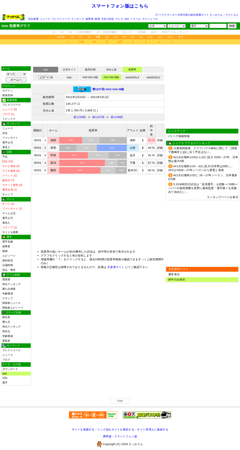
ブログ (6, 359)
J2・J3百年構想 (106, 32)
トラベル (135, 18)
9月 (141, 37)
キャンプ (7, 194)
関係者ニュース (11, 303)
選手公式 (7, 142)
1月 (72, 37)
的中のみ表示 (176, 279)
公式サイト (69, 69)
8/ (120, 41)
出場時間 (7, 265)
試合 (5, 133)
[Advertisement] (120, 55)
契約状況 (7, 260)
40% (113, 140)
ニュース (45, 18)
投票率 (132, 69)
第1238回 (117, 117)
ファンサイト (10, 137)
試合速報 (33, 18)
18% (111, 162)
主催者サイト (115, 267)
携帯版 (107, 436)
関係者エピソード (12, 307)
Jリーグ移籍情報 (179, 136)
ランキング (77, 18)
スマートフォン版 (125, 436)
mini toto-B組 (111, 77)
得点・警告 (8, 269)
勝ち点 (6, 321)
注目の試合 (107, 18)
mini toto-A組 (90, 77)
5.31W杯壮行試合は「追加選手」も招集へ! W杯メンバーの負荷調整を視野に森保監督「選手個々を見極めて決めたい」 (203, 188)
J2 (62, 32)
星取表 (6, 340)
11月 (160, 37)
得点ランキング (11, 284)
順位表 (6, 317)
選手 (5, 382)
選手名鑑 (7, 241)
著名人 (6, 147)
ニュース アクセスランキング (191, 143)
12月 (170, 37)
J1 (53, 32)
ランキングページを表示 (222, 197)
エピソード (8, 255)
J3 (70, 32)
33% (71, 140)
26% (118, 155)
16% (121, 170)
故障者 (89, 18)
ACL (153, 32)
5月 (107, 37)
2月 (81, 37)
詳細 (160, 140)
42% (74, 155)
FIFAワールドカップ (175, 32)
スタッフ (7, 298)
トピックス (8, 118)
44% (112, 147)
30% (86, 147)
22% (108, 170)
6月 (116, 37)
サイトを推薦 (10, 232)
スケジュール (150, 18)
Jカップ (127, 32)
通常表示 (174, 274)
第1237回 (98, 117)
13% (122, 162)
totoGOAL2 (153, 77)
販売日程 (90, 69)
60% (80, 170)
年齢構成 (7, 293)
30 (94, 41)
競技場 (6, 279)
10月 (150, 37)
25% (91, 140)
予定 (180, 37)
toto (127, 18)
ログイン (7, 90)
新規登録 (7, 95)
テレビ (119, 18)
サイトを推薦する (83, 429)
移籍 (97, 18)
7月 (124, 37)
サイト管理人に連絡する (152, 429)
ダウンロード (10, 369)
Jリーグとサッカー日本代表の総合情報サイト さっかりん (189, 14)
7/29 (81, 41)
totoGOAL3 (132, 77)
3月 (89, 37)
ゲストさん (231, 14)
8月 (133, 37)
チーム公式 (8, 213)
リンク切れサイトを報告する (115, 429)
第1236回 (79, 117)
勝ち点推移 (8, 288)
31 (107, 41)
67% (82, 162)
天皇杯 (141, 32)
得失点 (6, 331)
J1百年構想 (84, 32)
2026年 (61, 37)
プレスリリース (61, 18)
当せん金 (111, 69)
